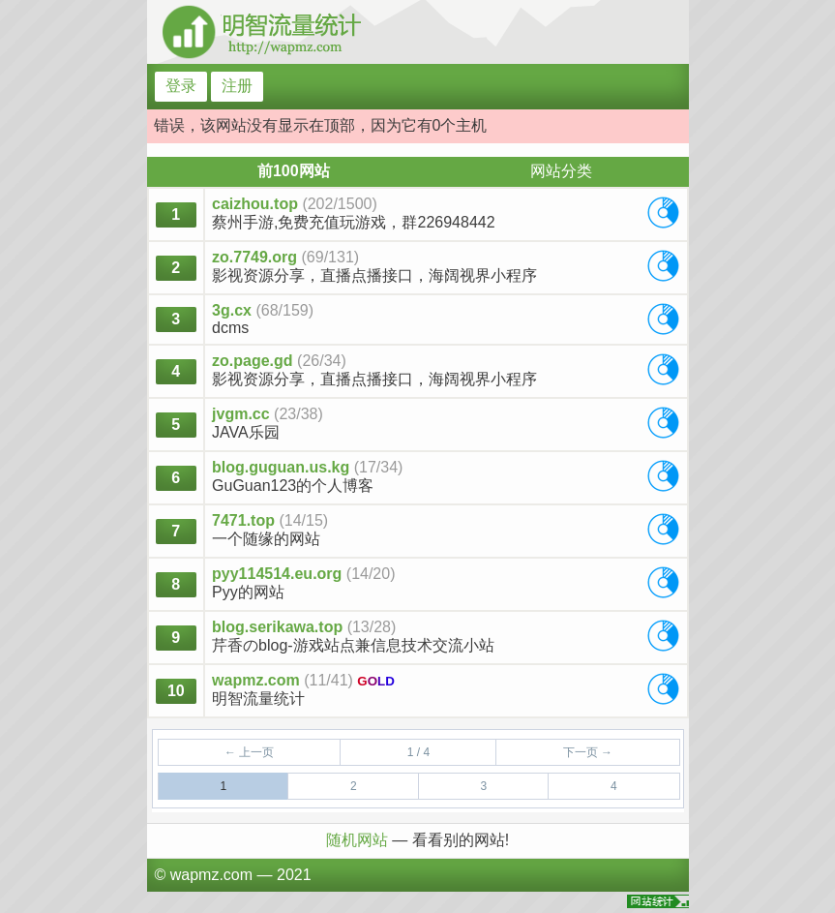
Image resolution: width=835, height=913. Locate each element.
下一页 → (587, 752)
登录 (180, 85)
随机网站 (359, 840)
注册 (237, 85)
